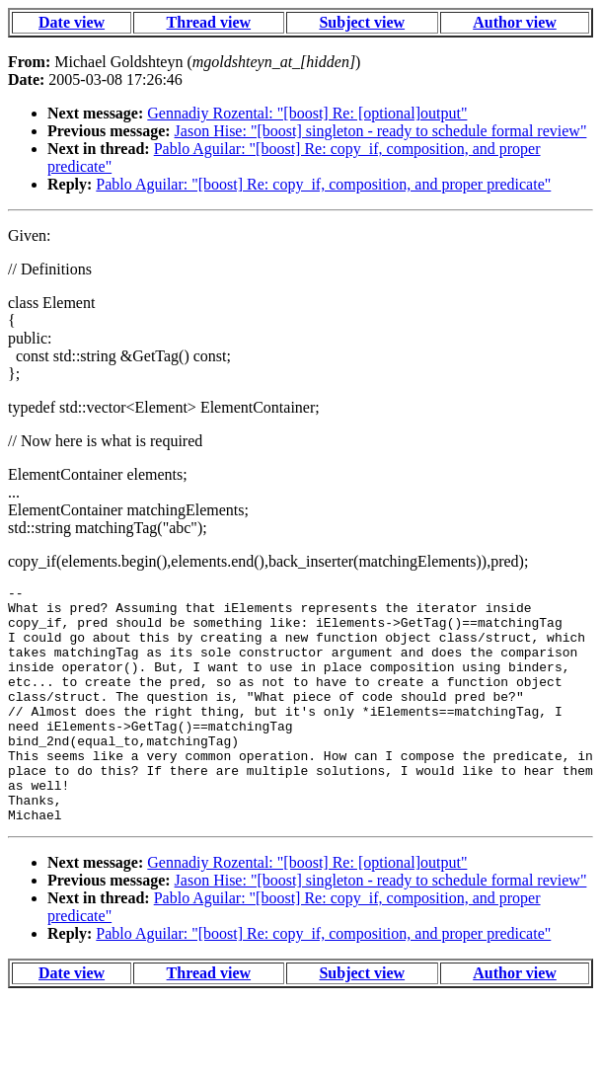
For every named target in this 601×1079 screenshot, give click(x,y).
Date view (71, 22)
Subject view (362, 22)
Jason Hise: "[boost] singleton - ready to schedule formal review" (381, 130)
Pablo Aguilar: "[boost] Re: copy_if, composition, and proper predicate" (323, 184)
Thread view (209, 22)
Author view (515, 22)
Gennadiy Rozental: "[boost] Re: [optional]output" (307, 113)
